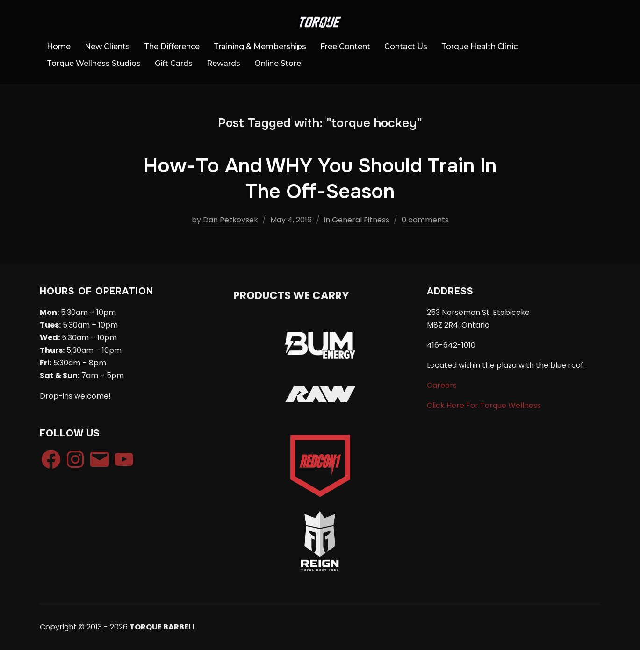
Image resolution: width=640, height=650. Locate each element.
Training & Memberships (260, 46)
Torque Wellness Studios (94, 63)
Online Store (277, 63)
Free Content (345, 46)
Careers (442, 385)
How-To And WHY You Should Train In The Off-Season (320, 178)
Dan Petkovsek (230, 219)
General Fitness (360, 219)
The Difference (172, 46)
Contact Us (405, 46)
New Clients (107, 46)
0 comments (425, 219)
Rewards (223, 63)
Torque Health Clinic (479, 46)
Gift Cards (174, 63)
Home (59, 46)
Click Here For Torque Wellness (484, 405)
